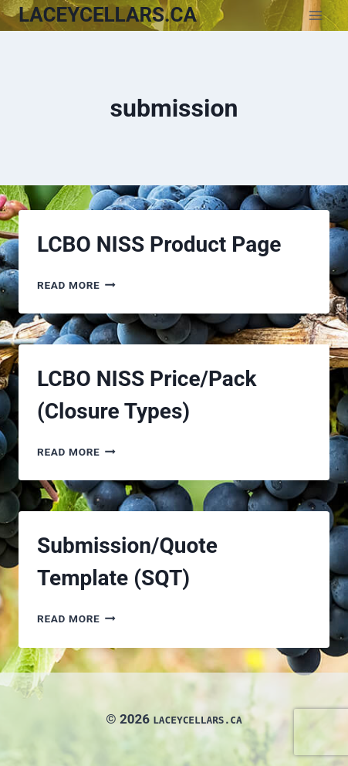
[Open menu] (315, 15)
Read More (76, 285)
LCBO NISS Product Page (159, 244)
